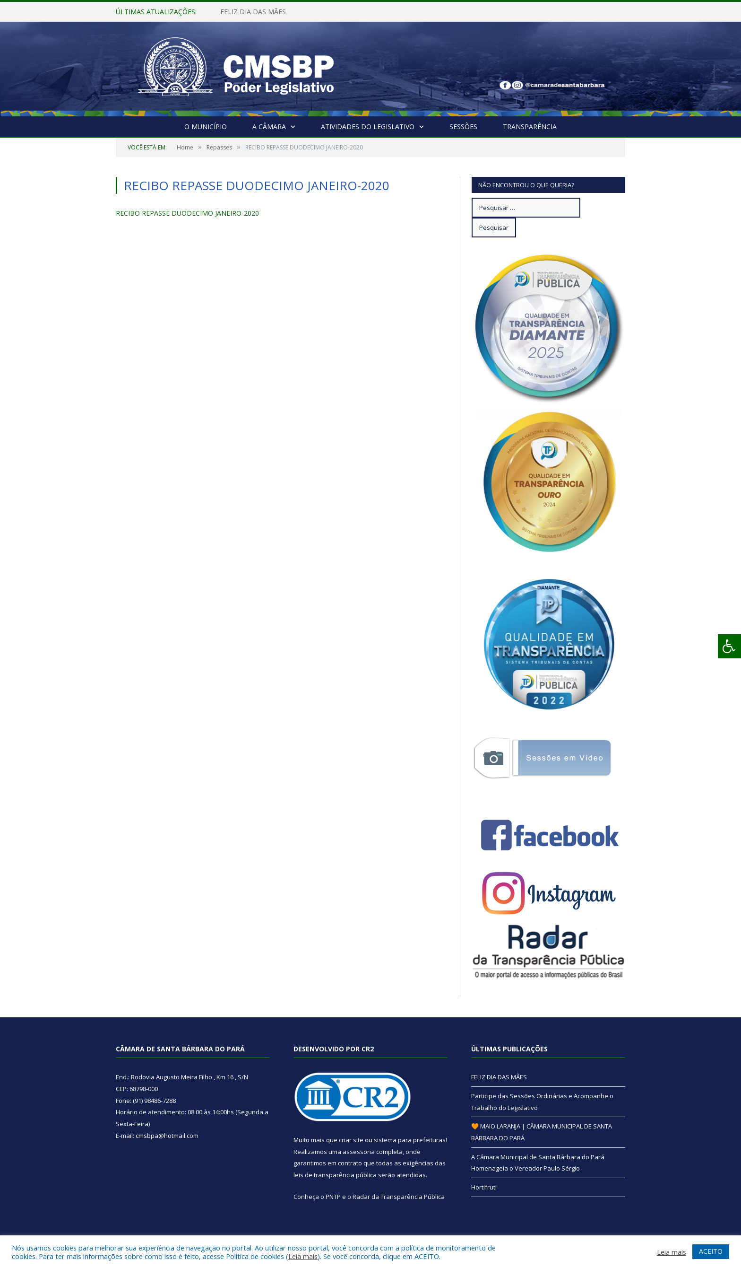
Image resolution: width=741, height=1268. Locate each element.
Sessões (463, 126)
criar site (351, 1140)
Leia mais (303, 1256)
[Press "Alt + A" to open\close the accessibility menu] (729, 646)
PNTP (333, 1196)
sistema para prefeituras (410, 1140)
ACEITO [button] (711, 1251)
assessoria (359, 1151)
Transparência (530, 126)
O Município (205, 126)
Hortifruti (484, 1187)
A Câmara (269, 126)
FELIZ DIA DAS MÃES (253, 12)
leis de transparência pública (335, 1175)
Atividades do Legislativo (367, 126)
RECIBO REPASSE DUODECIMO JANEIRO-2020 (187, 213)
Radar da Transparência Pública (399, 1196)
